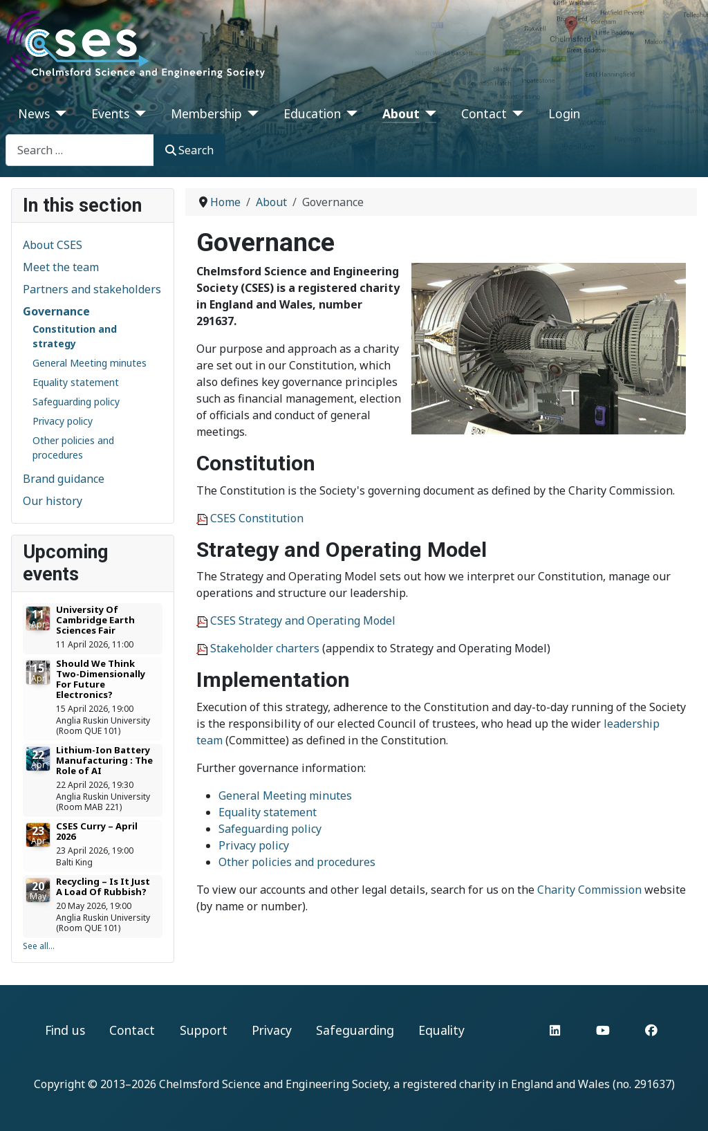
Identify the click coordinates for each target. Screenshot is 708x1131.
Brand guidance (63, 478)
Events (110, 113)
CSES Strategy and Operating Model (302, 620)
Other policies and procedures (296, 862)
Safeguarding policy (76, 401)
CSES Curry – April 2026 (97, 831)
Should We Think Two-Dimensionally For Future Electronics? (100, 679)
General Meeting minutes (89, 362)
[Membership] (250, 113)
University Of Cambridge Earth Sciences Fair (95, 619)
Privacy (272, 1030)
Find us (65, 1030)
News (34, 113)
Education (312, 113)
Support (203, 1030)
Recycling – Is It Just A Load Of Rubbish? (103, 886)
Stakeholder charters (264, 648)
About (401, 113)
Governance (56, 311)
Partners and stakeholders (92, 289)
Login (564, 113)
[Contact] (515, 113)
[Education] (349, 113)
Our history (52, 500)
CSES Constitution (257, 518)
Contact (484, 113)
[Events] (138, 113)
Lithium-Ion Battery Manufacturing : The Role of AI (104, 760)
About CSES (52, 244)
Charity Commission (589, 889)
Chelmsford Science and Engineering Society (273, 1084)
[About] (428, 113)
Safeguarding (355, 1030)
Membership (206, 113)
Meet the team (61, 267)
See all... (39, 946)
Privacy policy (62, 420)
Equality (441, 1030)
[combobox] (80, 149)
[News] (58, 113)
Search (189, 150)
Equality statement (75, 382)
